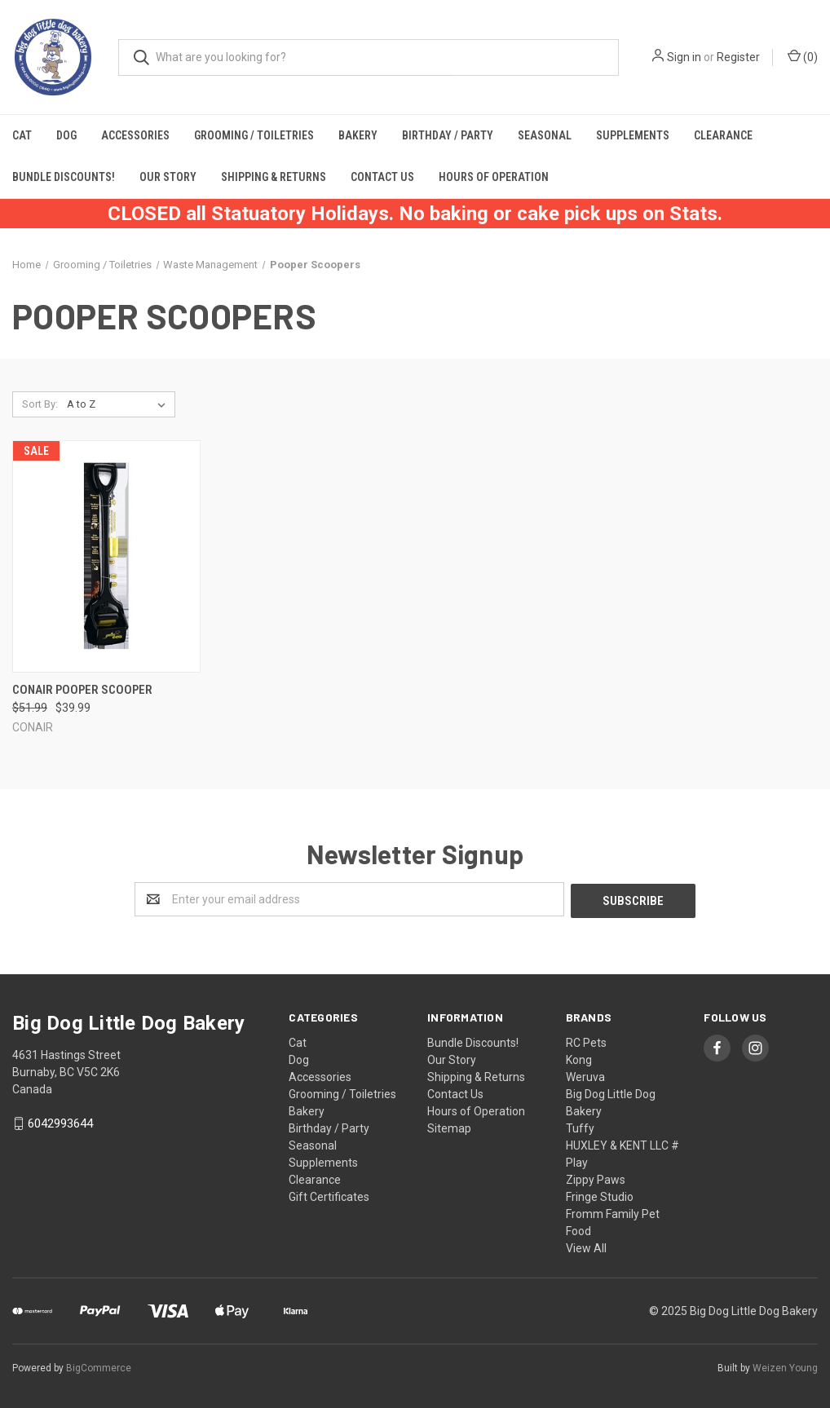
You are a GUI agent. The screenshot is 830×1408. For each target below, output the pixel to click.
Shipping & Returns (273, 176)
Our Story (167, 176)
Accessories (135, 135)
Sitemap (449, 1126)
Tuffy (580, 1126)
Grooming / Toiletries (254, 135)
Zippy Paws (595, 1178)
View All (586, 1246)
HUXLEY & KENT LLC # (622, 1143)
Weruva (585, 1075)
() (803, 56)
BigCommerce (98, 1366)
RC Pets (586, 1041)
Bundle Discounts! (63, 176)
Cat (22, 135)
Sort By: (40, 404)
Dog (66, 135)
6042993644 (60, 1121)
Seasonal (545, 135)
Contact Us (382, 176)
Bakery (357, 135)
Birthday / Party (447, 135)
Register (738, 57)
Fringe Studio (600, 1195)
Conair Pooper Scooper (82, 689)
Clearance (723, 135)
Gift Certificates (329, 1195)
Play (577, 1160)
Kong (579, 1058)
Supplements (632, 135)
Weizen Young (785, 1366)
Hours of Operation (494, 176)
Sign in (684, 57)
